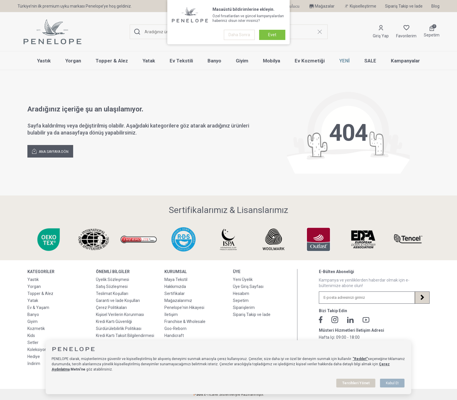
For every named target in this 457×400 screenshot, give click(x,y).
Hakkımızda (175, 286)
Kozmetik (36, 328)
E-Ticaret (211, 394)
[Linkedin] (350, 320)
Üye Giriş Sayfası (248, 286)
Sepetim (241, 300)
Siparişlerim (244, 307)
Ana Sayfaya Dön (50, 151)
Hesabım (241, 293)
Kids (31, 335)
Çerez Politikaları (111, 307)
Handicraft (174, 335)
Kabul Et (392, 383)
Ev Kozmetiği (310, 61)
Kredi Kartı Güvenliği (114, 321)
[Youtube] (366, 320)
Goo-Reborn (175, 328)
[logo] (52, 32)
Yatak (149, 61)
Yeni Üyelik (243, 279)
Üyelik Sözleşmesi (112, 279)
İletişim (171, 314)
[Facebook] (321, 319)
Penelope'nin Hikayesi (184, 307)
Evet (272, 34)
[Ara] (137, 32)
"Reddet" (360, 359)
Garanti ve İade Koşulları (118, 300)
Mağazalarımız (178, 300)
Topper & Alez (112, 61)
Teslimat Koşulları (112, 293)
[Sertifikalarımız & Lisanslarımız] (47, 239)
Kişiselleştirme (359, 6)
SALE (370, 61)
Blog (435, 6)
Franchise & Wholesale (184, 321)
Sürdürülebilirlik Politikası (118, 328)
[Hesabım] (381, 32)
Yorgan (73, 61)
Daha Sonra (239, 34)
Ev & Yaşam (38, 307)
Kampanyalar (405, 61)
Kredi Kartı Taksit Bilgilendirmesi (125, 335)
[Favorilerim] (406, 32)
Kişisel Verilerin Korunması (120, 314)
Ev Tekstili (181, 61)
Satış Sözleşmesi (112, 286)
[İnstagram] (334, 319)
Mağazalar (321, 6)
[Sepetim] (432, 32)
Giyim (242, 61)
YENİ (344, 61)
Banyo (214, 61)
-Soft (198, 394)
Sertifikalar (174, 293)
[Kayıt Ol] (422, 297)
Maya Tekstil (175, 279)
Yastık (44, 61)
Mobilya (271, 61)
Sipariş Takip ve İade (404, 6)
